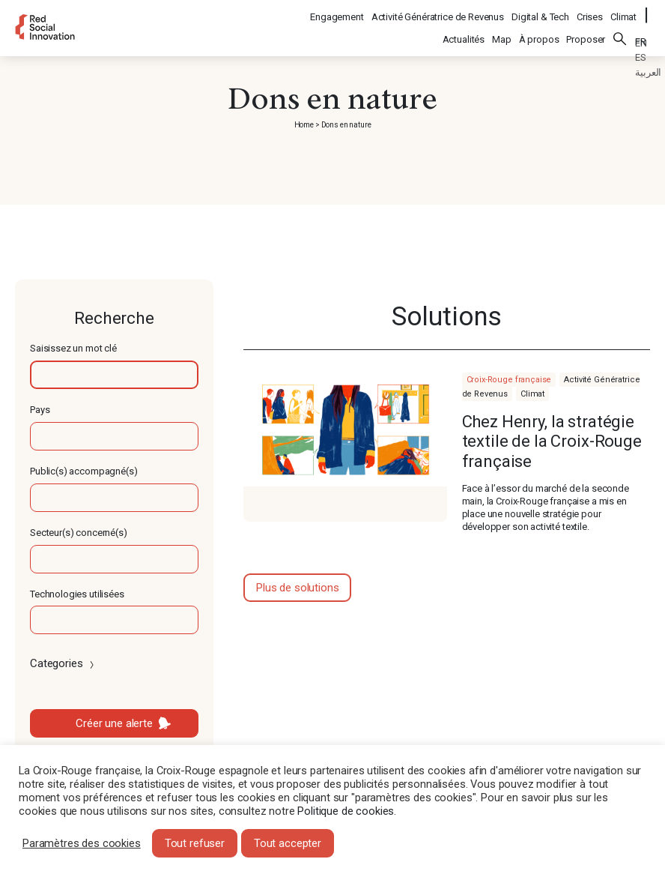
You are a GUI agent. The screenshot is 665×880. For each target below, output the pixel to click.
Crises (590, 11)
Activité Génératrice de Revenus (438, 11)
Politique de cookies (345, 811)
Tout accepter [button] (287, 843)
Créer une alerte (114, 723)
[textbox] (114, 375)
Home (304, 125)
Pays (39, 409)
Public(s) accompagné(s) (84, 471)
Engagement (338, 11)
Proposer (585, 31)
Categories (63, 663)
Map (501, 31)
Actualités (464, 31)
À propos (539, 31)
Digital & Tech (541, 11)
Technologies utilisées (77, 594)
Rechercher (620, 30)
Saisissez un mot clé (73, 348)
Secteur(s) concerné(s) (78, 532)
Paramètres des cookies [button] (81, 843)
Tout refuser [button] (195, 843)
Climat (624, 11)
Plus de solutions (297, 587)
